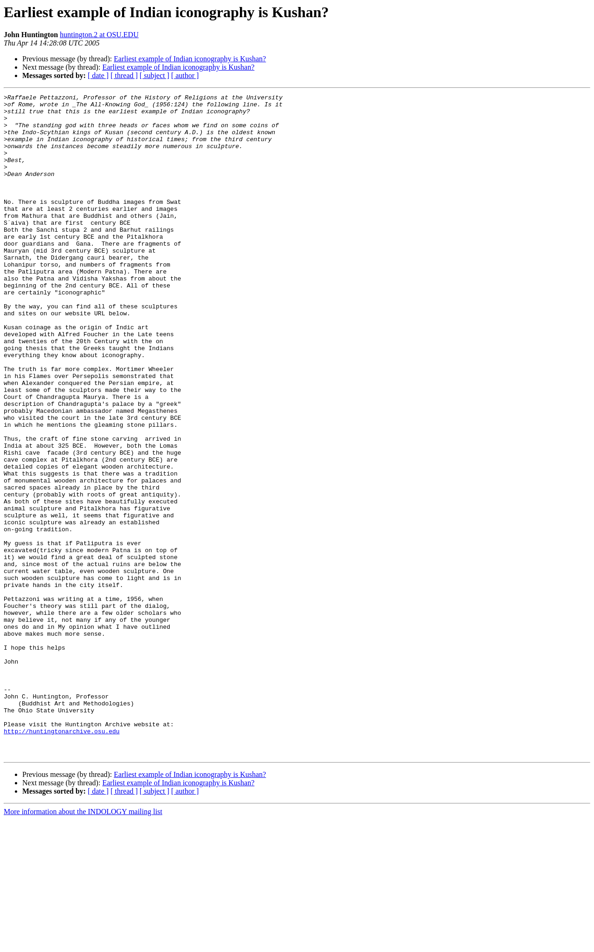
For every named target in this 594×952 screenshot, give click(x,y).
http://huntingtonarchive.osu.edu (62, 859)
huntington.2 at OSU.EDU (99, 35)
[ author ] (185, 75)
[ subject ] (154, 75)
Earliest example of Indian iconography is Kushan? (190, 59)
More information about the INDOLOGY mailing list (83, 944)
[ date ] (98, 75)
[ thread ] (124, 75)
